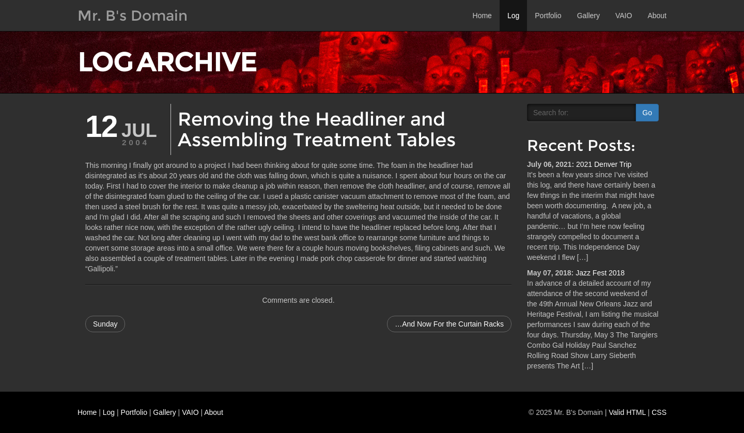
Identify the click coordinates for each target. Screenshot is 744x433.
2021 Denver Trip (603, 164)
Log (513, 15)
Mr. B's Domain (133, 15)
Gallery (588, 15)
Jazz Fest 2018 (600, 273)
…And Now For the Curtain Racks (449, 324)
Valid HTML (627, 412)
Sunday (105, 324)
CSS (659, 412)
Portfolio (548, 15)
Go (647, 113)
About (657, 15)
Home (482, 15)
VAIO (623, 15)
